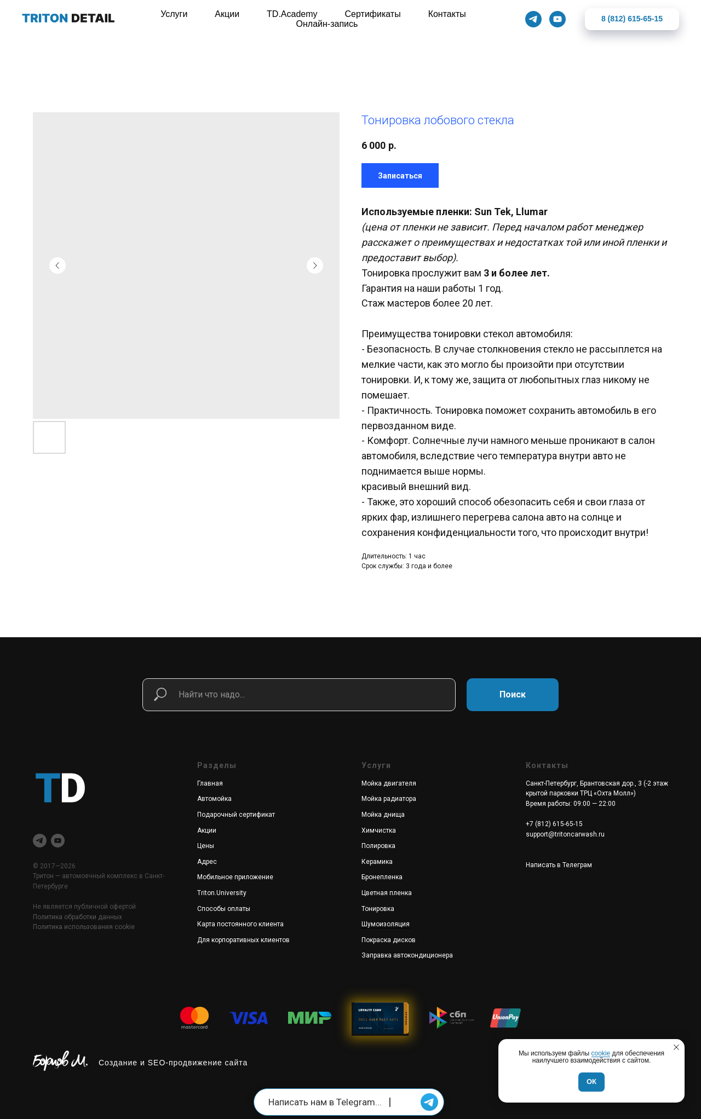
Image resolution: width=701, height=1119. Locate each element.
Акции (206, 830)
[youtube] (58, 840)
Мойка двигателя (388, 783)
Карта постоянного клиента (240, 924)
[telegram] (40, 840)
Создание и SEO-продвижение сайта (173, 1062)
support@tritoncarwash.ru (565, 834)
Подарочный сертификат (236, 814)
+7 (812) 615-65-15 (554, 824)
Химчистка (378, 830)
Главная (210, 783)
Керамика (377, 862)
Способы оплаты (223, 909)
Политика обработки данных (77, 917)
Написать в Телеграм (559, 865)
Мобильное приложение (235, 877)
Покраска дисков (388, 940)
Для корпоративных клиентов (243, 940)
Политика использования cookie (84, 927)
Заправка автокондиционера (407, 955)
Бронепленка (382, 877)
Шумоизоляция (385, 924)
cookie (601, 1053)
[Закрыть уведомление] (676, 1047)
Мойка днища (383, 814)
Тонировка (377, 909)
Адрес (207, 862)
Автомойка (214, 799)
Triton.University (221, 893)
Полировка (378, 846)
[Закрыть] (683, 19)
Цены (205, 846)
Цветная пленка (386, 893)
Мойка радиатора (388, 799)
